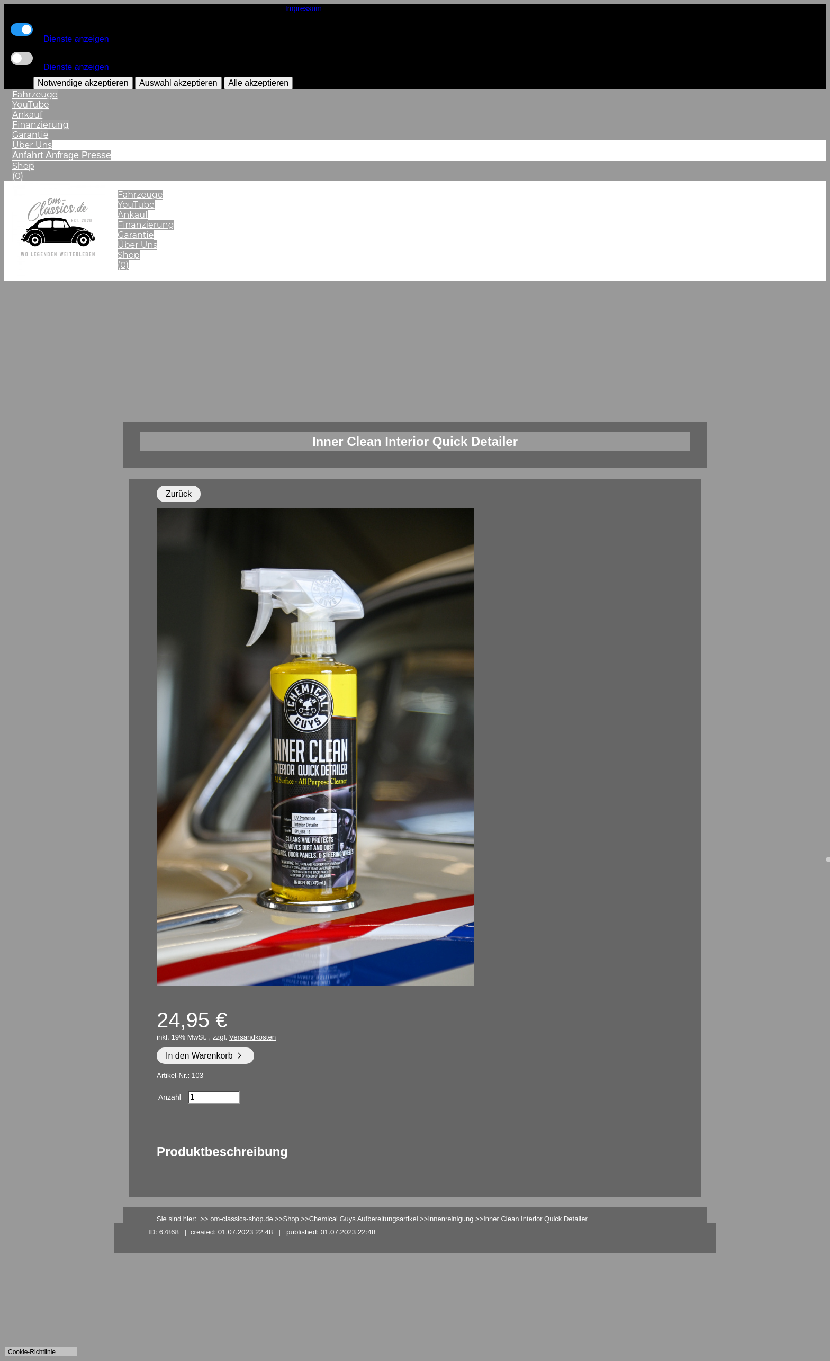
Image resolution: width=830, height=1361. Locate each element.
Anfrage (64, 155)
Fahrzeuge (35, 94)
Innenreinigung (450, 1219)
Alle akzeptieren (258, 82)
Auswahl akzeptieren (178, 82)
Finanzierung (40, 125)
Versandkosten (252, 1037)
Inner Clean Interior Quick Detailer (535, 1219)
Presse (96, 155)
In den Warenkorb (205, 1055)
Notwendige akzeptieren (83, 82)
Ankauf (27, 115)
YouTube (30, 105)
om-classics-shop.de (242, 1219)
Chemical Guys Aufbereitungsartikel (363, 1219)
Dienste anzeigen (76, 38)
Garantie (30, 135)
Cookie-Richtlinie (32, 1352)
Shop (23, 166)
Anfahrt (29, 155)
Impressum (303, 8)
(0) (17, 176)
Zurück (179, 493)
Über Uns (32, 145)
